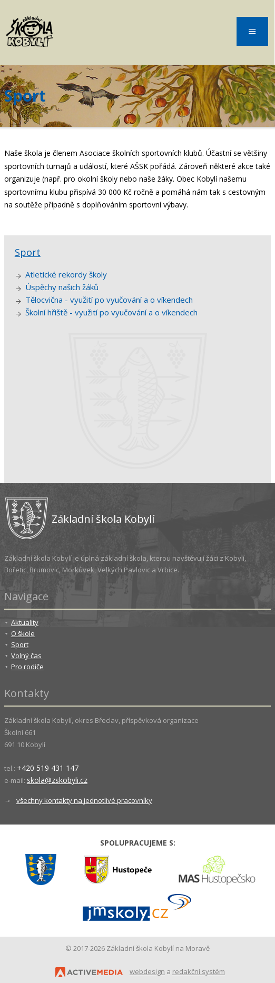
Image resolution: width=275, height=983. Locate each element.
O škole (23, 633)
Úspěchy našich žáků (62, 287)
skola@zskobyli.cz (57, 780)
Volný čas (26, 655)
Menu (252, 31)
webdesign (147, 971)
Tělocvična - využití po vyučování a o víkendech (109, 299)
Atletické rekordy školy (66, 274)
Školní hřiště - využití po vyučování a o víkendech (111, 312)
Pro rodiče (27, 666)
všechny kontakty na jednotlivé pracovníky (84, 800)
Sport (28, 252)
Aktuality (24, 622)
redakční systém (198, 971)
